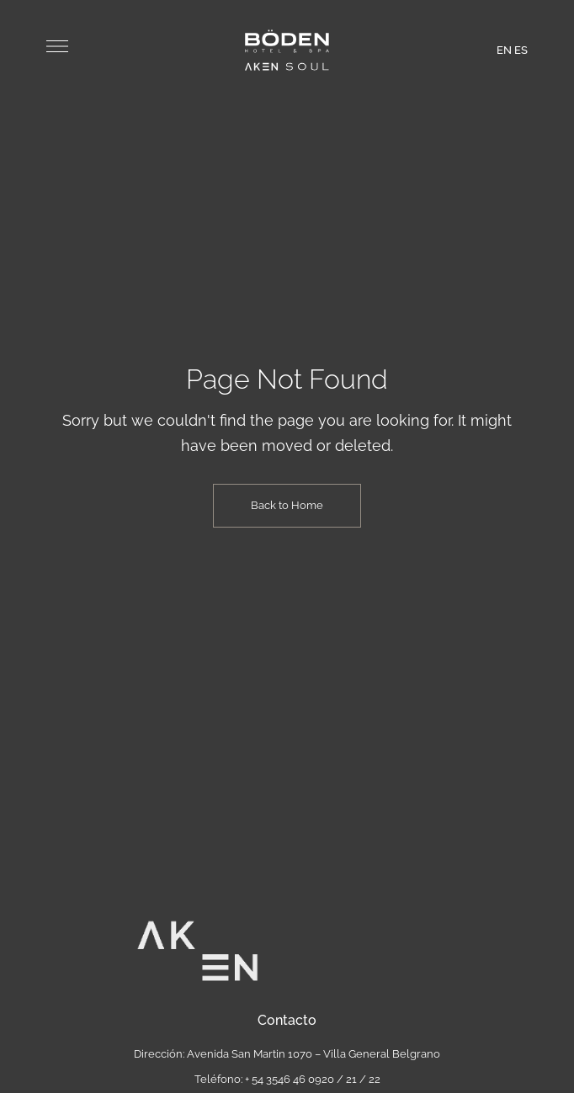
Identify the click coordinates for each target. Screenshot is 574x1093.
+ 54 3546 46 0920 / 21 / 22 (312, 1079)
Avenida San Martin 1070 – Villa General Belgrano (313, 1054)
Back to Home (287, 505)
